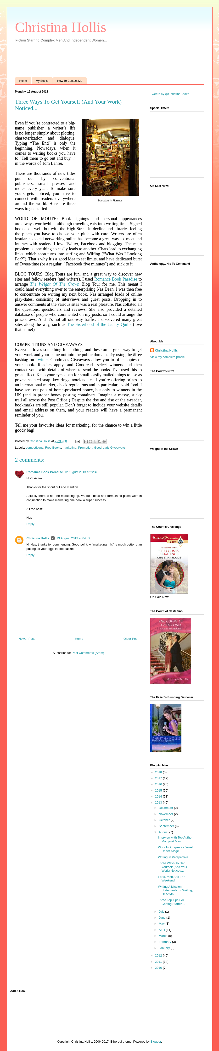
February (165, 942)
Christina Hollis (61, 27)
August (164, 832)
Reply (30, 524)
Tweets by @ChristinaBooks (169, 94)
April (162, 930)
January (165, 948)
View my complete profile (167, 357)
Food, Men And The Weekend (171, 878)
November (166, 814)
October (165, 820)
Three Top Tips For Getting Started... (171, 902)
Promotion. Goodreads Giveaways (101, 447)
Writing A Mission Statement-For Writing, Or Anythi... (175, 890)
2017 (159, 778)
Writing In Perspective (173, 857)
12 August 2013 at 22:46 (81, 472)
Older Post (131, 638)
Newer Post (27, 638)
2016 (159, 784)
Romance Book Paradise (115, 279)
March (163, 936)
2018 (159, 772)
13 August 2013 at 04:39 (73, 538)
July (162, 911)
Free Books (53, 447)
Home (23, 80)
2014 (159, 796)
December (166, 808)
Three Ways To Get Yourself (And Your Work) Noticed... (172, 866)
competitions (34, 447)
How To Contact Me (69, 80)
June (162, 917)
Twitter (42, 359)
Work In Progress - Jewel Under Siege (175, 849)
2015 (159, 790)
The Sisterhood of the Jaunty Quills (99, 324)
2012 (159, 955)
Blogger (156, 1041)
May (162, 923)
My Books (42, 80)
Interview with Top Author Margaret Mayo (175, 839)
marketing (69, 447)
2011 (159, 961)
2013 (159, 802)
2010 (159, 967)
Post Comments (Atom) (88, 653)
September (167, 826)
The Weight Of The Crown (54, 284)
